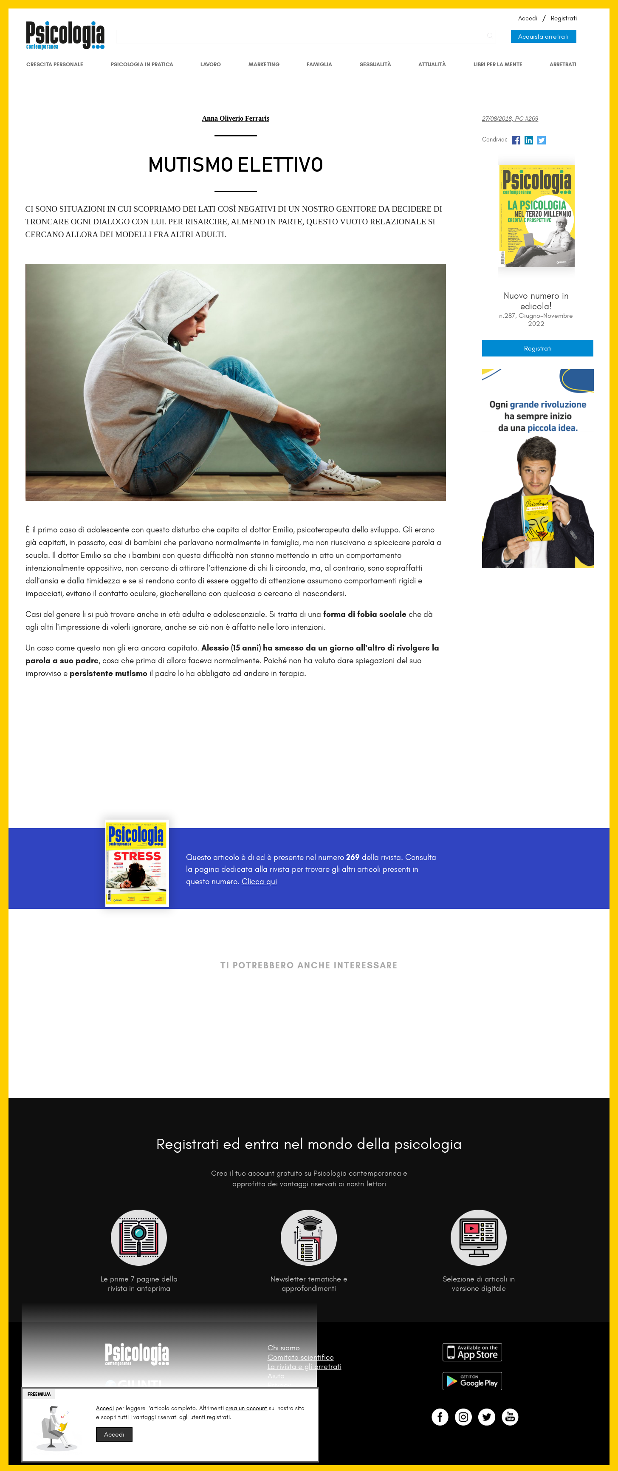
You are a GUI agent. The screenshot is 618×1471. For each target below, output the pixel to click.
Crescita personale (54, 64)
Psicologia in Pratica (142, 64)
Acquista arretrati (543, 36)
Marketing (263, 64)
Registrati (564, 18)
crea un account (246, 1408)
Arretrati (563, 64)
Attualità (432, 64)
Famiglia (319, 64)
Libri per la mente (498, 64)
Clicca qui (259, 881)
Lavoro (210, 64)
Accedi (527, 18)
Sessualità (375, 64)
